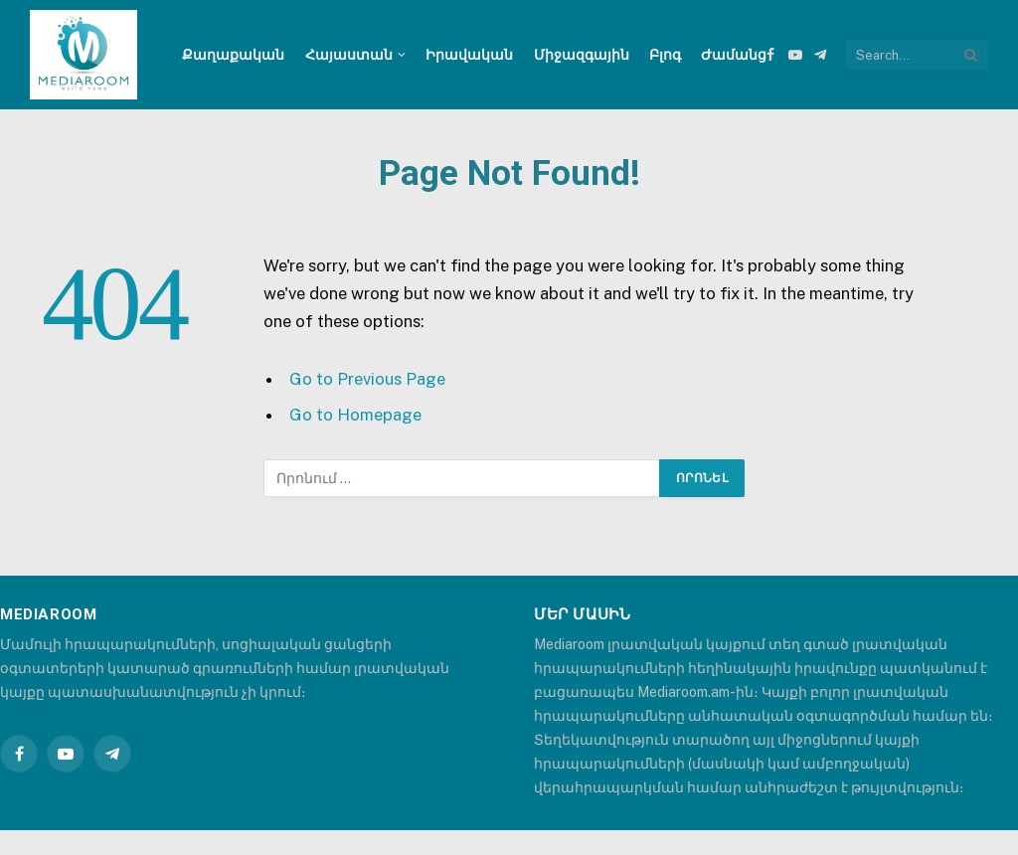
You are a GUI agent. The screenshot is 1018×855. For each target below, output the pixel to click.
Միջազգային (581, 55)
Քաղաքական (233, 55)
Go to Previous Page (367, 379)
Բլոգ (665, 55)
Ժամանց (733, 55)
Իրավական (469, 55)
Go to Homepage (355, 415)
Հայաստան (349, 55)
